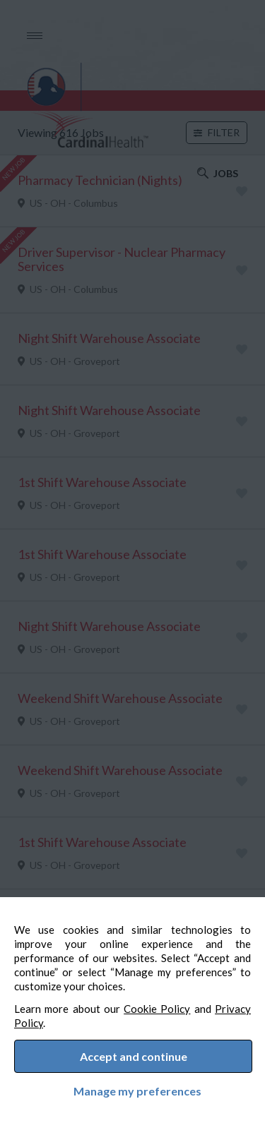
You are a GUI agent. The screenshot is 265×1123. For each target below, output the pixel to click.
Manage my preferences (132, 1088)
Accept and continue (133, 1052)
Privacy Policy (61, 1015)
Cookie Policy (180, 1001)
